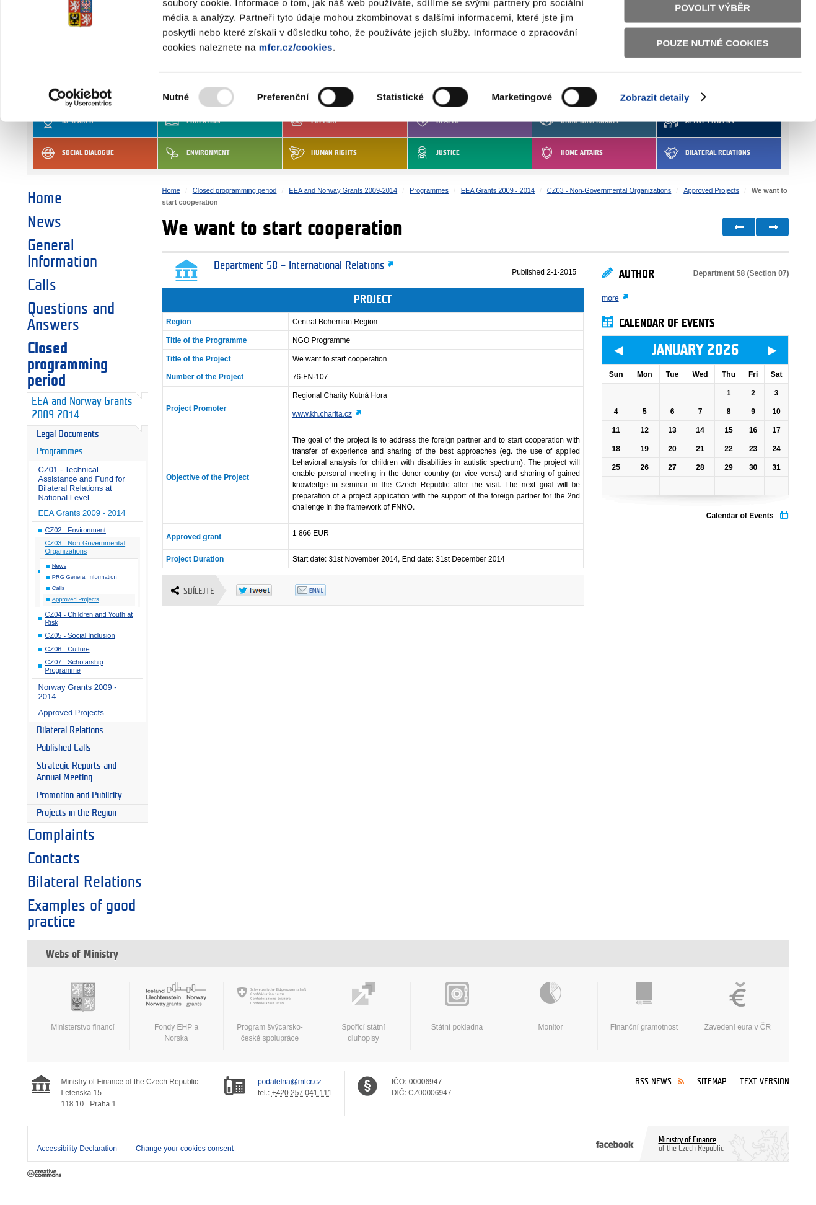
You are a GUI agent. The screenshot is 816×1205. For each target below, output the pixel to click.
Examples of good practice (81, 913)
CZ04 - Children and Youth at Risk (89, 618)
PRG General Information (84, 577)
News (44, 221)
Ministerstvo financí (83, 1006)
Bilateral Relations (70, 730)
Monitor (551, 1006)
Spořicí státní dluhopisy (364, 1012)
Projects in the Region (76, 813)
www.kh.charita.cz (322, 414)
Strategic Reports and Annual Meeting (76, 772)
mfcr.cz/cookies (296, 104)
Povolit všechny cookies (712, 30)
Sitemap (711, 1081)
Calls (41, 285)
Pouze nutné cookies (713, 100)
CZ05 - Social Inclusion (80, 635)
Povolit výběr (712, 65)
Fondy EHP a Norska (177, 1012)
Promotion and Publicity (79, 795)
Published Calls (64, 748)
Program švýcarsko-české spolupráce (270, 1012)
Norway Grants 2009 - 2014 (77, 691)
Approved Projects (75, 599)
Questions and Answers (71, 316)
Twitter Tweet (265, 590)
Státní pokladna (457, 1006)
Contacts (53, 858)
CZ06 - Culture (67, 649)
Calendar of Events (740, 515)
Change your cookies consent (185, 1148)
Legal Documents (68, 434)
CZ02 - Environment (75, 530)
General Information (62, 253)
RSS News (653, 1081)
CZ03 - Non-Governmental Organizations (85, 547)
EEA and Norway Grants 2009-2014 (82, 408)
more (610, 298)
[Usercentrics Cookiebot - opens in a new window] (80, 155)
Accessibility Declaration (77, 1148)
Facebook (615, 1143)
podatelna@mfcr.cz (290, 1081)
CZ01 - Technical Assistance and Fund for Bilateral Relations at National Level (81, 483)
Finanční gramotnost (644, 1006)
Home (44, 198)
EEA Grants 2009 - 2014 (82, 513)
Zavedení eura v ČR (738, 1006)
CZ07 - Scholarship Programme (74, 666)
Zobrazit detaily (655, 154)
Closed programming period (67, 364)
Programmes (60, 451)
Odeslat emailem (324, 590)
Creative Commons (45, 1174)
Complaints (61, 835)
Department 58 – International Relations (299, 266)
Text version (764, 1081)
